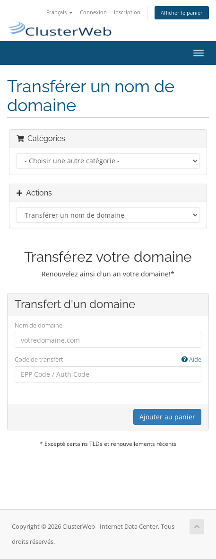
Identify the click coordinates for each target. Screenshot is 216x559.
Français (59, 12)
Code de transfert (108, 359)
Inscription (127, 12)
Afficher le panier (182, 12)
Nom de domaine (38, 325)
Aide (191, 359)
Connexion (93, 12)
